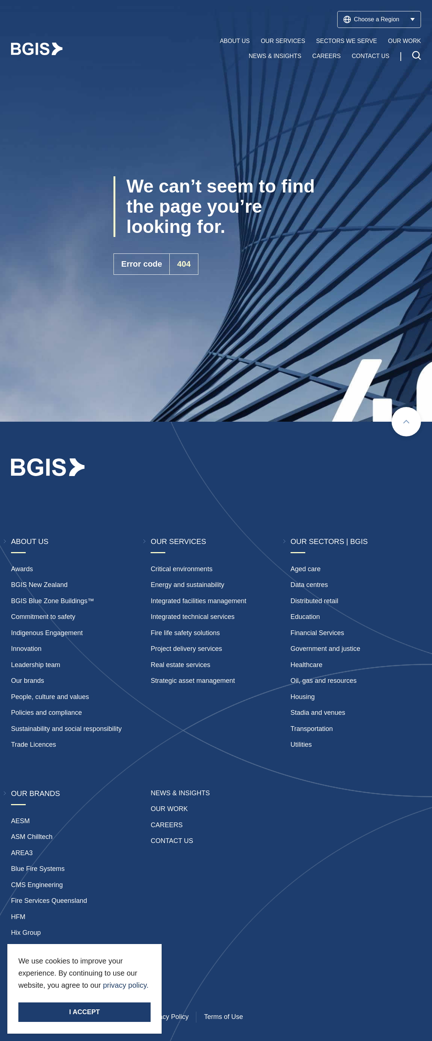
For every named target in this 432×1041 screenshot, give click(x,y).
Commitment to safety (43, 616)
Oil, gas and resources (324, 680)
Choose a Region (379, 19)
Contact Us (370, 56)
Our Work (404, 41)
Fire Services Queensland (49, 900)
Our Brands (35, 793)
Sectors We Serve (346, 41)
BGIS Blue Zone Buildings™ (52, 601)
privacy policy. (125, 985)
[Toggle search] (416, 56)
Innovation (26, 648)
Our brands (27, 680)
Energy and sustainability (187, 584)
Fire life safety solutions (185, 633)
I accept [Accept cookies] (84, 1012)
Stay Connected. (47, 997)
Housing (303, 696)
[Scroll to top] (406, 421)
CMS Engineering (37, 885)
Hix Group (26, 932)
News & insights (180, 793)
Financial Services (317, 633)
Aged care (306, 569)
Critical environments (181, 569)
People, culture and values (50, 696)
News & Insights (275, 56)
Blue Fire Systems (38, 868)
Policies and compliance (46, 712)
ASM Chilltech (32, 836)
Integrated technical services (192, 616)
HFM (18, 917)
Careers (326, 56)
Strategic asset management (193, 680)
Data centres (309, 584)
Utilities (301, 744)
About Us (235, 41)
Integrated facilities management (198, 601)
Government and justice (325, 648)
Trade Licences (33, 744)
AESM (20, 821)
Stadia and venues (318, 712)
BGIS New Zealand (39, 584)
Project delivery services (186, 648)
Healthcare (307, 665)
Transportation (312, 728)
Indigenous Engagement (47, 633)
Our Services (283, 41)
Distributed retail (314, 601)
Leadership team (35, 665)
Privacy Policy (167, 1016)
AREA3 (22, 853)
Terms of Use (223, 1016)
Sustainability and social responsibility (66, 728)
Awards (22, 569)
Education (305, 616)
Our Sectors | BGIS (329, 541)
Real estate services (180, 665)
